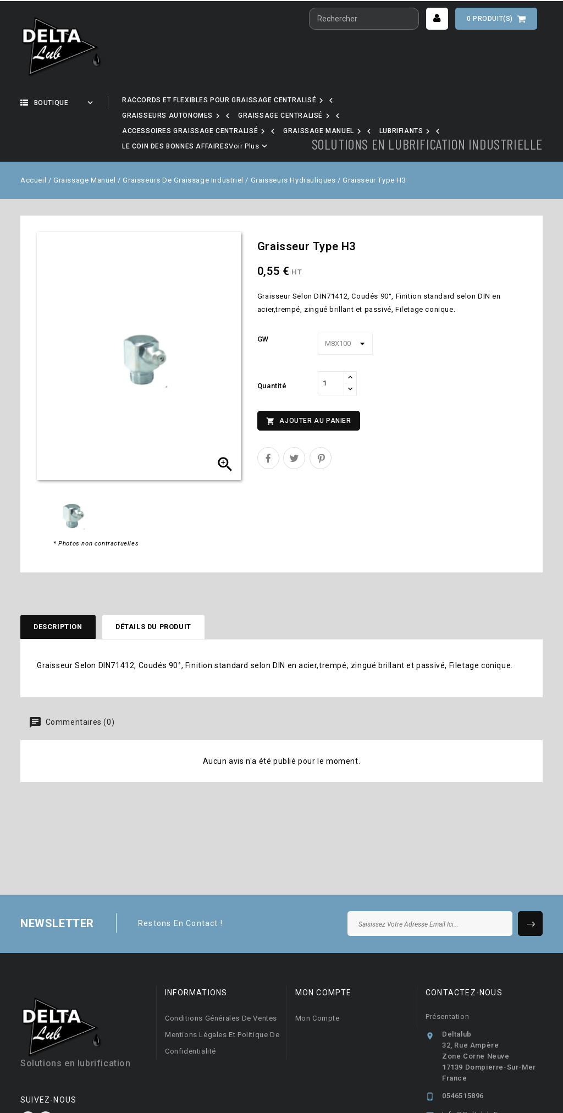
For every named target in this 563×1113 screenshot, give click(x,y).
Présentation (447, 975)
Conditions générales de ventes (221, 977)
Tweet (294, 414)
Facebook (28, 1078)
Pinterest (320, 414)
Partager (268, 414)
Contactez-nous (464, 951)
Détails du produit (168, 584)
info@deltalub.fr (471, 1073)
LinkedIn (45, 1078)
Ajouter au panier (308, 377)
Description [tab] (62, 584)
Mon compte (317, 977)
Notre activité (163, 103)
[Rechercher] (364, 19)
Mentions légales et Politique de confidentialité (222, 1001)
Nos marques (249, 103)
